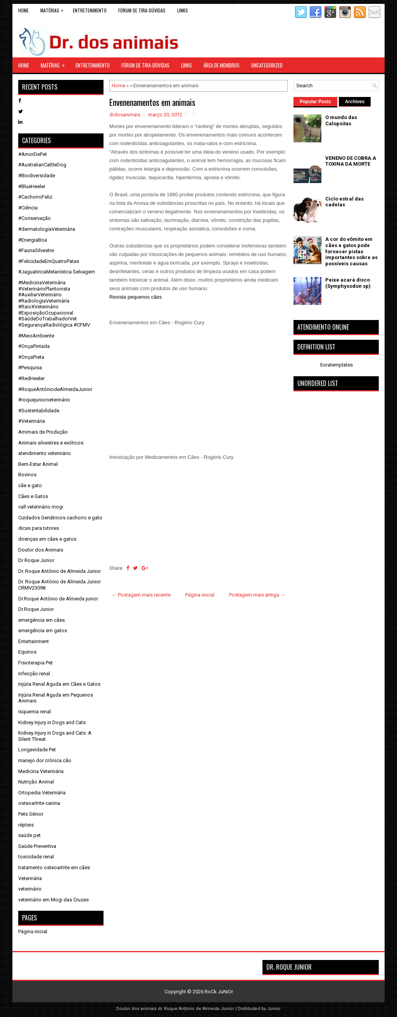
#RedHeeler (31, 378)
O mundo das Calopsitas (341, 120)
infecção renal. (34, 673)
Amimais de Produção (43, 432)
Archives (355, 101)
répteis (26, 825)
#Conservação (34, 218)
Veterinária (30, 878)
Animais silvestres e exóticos (50, 443)
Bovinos (27, 474)
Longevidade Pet (37, 749)
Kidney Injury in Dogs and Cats (52, 722)
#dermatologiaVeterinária (46, 229)
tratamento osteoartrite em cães (54, 867)
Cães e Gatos (33, 496)
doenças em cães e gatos (47, 539)
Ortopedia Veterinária (42, 793)
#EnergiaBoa (32, 240)
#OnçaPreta (31, 357)
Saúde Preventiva (37, 846)
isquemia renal (34, 711)
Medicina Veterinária (41, 771)
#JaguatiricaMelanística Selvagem (56, 272)
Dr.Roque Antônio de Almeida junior (58, 599)
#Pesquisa (30, 367)
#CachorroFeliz (35, 197)
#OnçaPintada (34, 346)
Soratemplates (336, 365)
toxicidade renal (36, 857)
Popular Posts (315, 101)
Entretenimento (90, 10)
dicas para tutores (38, 528)
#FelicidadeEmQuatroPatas (48, 261)
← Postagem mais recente (141, 595)
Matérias (53, 9)
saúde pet (29, 835)
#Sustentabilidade (38, 410)
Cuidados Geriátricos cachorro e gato (60, 518)
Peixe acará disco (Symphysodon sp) (348, 283)
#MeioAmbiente (36, 336)
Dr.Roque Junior (36, 609)
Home (23, 10)
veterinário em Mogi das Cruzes (53, 900)
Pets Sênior (30, 814)
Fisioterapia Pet (35, 663)
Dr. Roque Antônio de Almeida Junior (59, 571)
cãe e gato (30, 485)
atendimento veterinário (44, 453)
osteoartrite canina (39, 803)
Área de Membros (222, 65)
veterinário (29, 889)
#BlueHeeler (31, 186)
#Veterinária (31, 421)
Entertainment (33, 641)
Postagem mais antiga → (257, 595)
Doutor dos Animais (40, 550)
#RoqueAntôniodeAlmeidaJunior (55, 389)
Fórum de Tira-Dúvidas (142, 10)
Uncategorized (267, 65)
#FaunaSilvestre (36, 250)
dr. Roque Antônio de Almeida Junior (196, 1008)
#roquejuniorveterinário (44, 400)
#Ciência (28, 208)
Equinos (27, 652)
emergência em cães (41, 620)
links (182, 10)
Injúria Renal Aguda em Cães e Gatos (59, 684)
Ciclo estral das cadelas (344, 202)
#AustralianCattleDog (42, 165)
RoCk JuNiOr (219, 992)
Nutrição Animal (36, 782)
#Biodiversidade (36, 175)
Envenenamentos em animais (152, 102)
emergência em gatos (42, 630)
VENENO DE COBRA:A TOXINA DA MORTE (350, 161)
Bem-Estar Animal (38, 464)
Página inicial (199, 595)
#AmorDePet (32, 154)
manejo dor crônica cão (44, 760)
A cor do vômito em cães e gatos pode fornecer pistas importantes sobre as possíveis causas (351, 251)
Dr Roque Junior (36, 560)
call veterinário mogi (40, 507)
